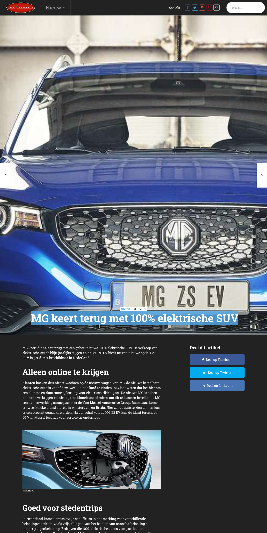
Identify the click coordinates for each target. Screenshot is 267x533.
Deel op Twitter (220, 372)
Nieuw (54, 7)
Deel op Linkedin (220, 385)
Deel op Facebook (219, 359)
